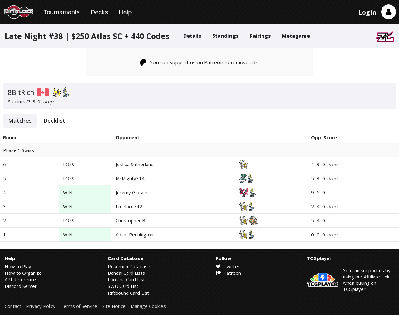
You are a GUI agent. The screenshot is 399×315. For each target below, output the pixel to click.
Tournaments (62, 12)
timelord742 (129, 206)
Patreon (228, 273)
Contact (13, 306)
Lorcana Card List (126, 279)
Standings (225, 35)
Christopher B (130, 220)
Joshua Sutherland (135, 164)
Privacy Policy (40, 306)
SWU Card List (123, 286)
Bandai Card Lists (126, 273)
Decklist (54, 120)
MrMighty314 (130, 178)
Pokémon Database (129, 266)
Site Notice (114, 306)
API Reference (20, 279)
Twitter (228, 266)
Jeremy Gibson (131, 192)
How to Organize (23, 273)
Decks (99, 12)
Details (192, 35)
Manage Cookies (148, 306)
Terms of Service (78, 306)
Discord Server (21, 286)
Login (367, 12)
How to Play (18, 266)
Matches (20, 120)
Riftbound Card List (128, 293)
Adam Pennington (134, 234)
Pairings (260, 35)
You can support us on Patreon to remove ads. (199, 62)
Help (125, 12)
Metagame (296, 35)
